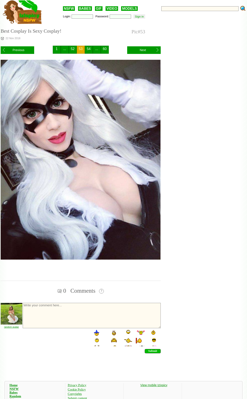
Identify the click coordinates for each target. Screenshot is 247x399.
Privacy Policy (77, 385)
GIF (99, 8)
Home (14, 385)
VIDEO (111, 8)
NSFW (69, 8)
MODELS (129, 8)
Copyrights (75, 394)
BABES (85, 8)
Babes (14, 392)
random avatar (11, 327)
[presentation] (55, 337)
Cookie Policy (77, 389)
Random (15, 396)
